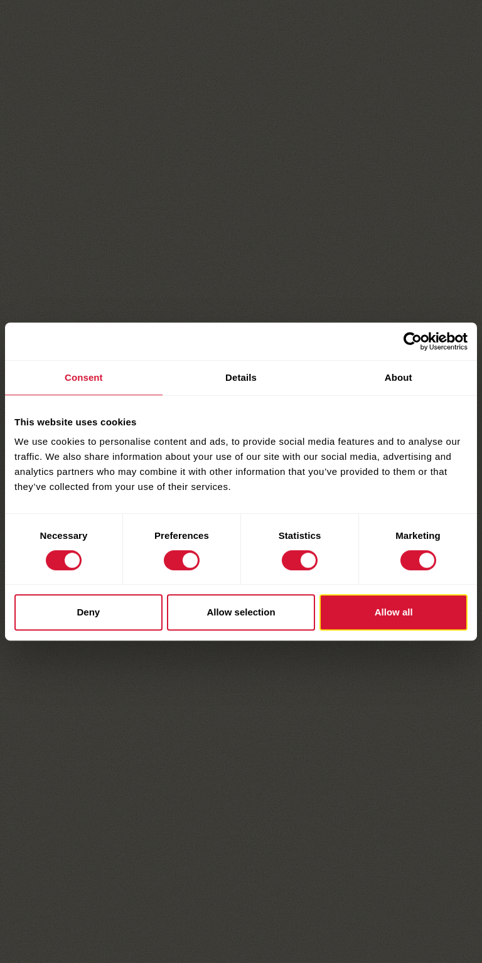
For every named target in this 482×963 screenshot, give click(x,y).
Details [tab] (241, 377)
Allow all (394, 612)
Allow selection (240, 612)
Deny (88, 612)
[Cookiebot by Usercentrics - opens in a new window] (413, 341)
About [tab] (398, 377)
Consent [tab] (84, 377)
